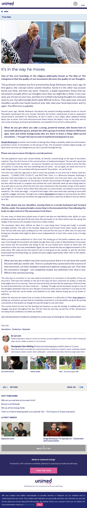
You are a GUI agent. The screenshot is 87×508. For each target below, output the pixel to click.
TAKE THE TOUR (43, 471)
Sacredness (6, 329)
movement (49, 194)
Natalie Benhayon (9, 142)
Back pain (26, 329)
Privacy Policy (29, 504)
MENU (83, 4)
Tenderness (16, 329)
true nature (78, 297)
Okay (40, 504)
